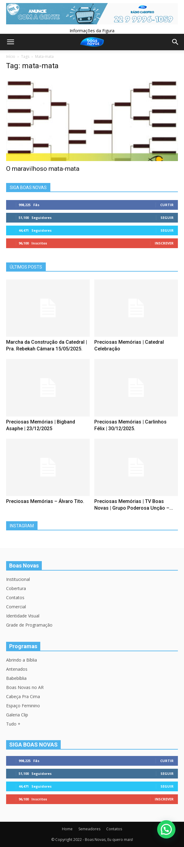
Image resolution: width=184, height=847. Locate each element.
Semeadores (89, 828)
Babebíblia (16, 678)
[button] (166, 829)
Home (67, 828)
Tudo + (13, 724)
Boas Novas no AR (25, 687)
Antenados (16, 669)
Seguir (167, 217)
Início (10, 56)
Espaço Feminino (23, 705)
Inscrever (164, 243)
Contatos (15, 597)
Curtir (167, 204)
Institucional (18, 579)
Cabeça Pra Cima (23, 696)
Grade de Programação (29, 625)
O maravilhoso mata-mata (42, 168)
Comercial (16, 607)
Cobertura (16, 588)
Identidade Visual (22, 616)
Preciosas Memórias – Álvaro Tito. (45, 501)
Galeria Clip (17, 715)
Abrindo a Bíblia (21, 660)
